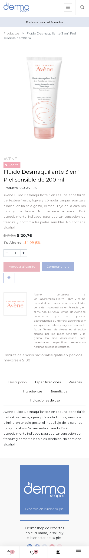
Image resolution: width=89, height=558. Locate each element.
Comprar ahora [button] (57, 266)
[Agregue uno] (23, 253)
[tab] (33, 392)
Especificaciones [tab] (48, 382)
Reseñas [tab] (75, 382)
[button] (8, 278)
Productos (11, 33)
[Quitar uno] (6, 253)
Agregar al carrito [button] (21, 266)
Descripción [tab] (17, 382)
